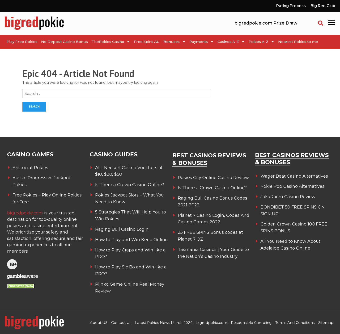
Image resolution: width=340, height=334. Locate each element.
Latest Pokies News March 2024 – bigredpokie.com (181, 322)
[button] (320, 23)
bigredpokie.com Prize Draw (265, 23)
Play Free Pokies (22, 41)
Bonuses (174, 42)
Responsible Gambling (251, 322)
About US (98, 322)
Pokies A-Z (261, 42)
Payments (201, 42)
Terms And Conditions (294, 322)
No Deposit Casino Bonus (64, 41)
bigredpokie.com (25, 213)
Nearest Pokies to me (298, 41)
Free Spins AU (147, 41)
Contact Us (121, 322)
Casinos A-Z (231, 42)
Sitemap (325, 322)
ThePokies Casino (111, 42)
